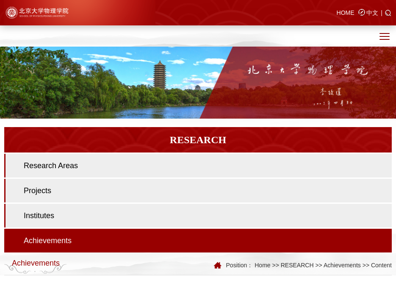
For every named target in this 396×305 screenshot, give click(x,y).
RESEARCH (297, 265)
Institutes (39, 215)
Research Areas (51, 165)
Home (262, 265)
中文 (372, 12)
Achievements (48, 240)
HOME (345, 12)
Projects (37, 190)
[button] (388, 13)
